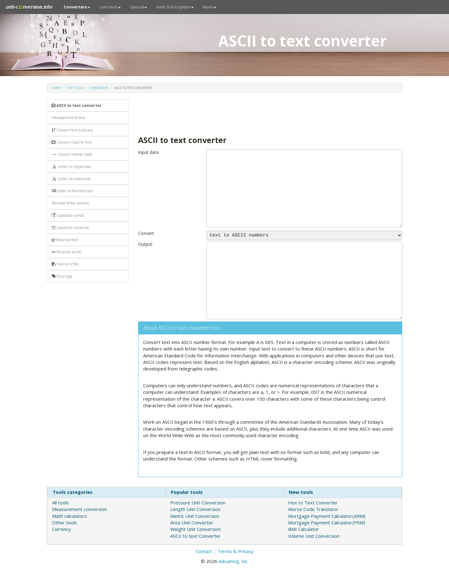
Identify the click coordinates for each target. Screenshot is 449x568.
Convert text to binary (72, 130)
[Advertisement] (251, 113)
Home (56, 88)
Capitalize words (68, 215)
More (209, 7)
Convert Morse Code (72, 154)
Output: (145, 244)
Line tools (110, 7)
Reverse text (65, 239)
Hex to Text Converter (313, 502)
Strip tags (62, 276)
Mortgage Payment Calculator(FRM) (326, 522)
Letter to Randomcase (72, 190)
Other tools (64, 522)
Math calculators (69, 516)
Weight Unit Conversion (195, 529)
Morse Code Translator (313, 509)
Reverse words (66, 252)
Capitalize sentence (70, 227)
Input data (148, 152)
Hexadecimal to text (68, 117)
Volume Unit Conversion (313, 536)
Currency (61, 529)
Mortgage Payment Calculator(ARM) (326, 516)
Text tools (75, 88)
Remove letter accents (70, 203)
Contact (204, 551)
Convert (146, 233)
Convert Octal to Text (72, 142)
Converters (99, 88)
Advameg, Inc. (234, 561)
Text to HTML (65, 264)
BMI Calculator (303, 529)
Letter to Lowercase (71, 178)
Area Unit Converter (191, 522)
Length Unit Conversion (195, 509)
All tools (60, 502)
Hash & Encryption (175, 7)
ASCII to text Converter (195, 536)
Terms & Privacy (235, 551)
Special (138, 7)
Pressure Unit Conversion (197, 502)
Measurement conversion (79, 509)
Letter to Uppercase (71, 166)
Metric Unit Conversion (194, 516)
